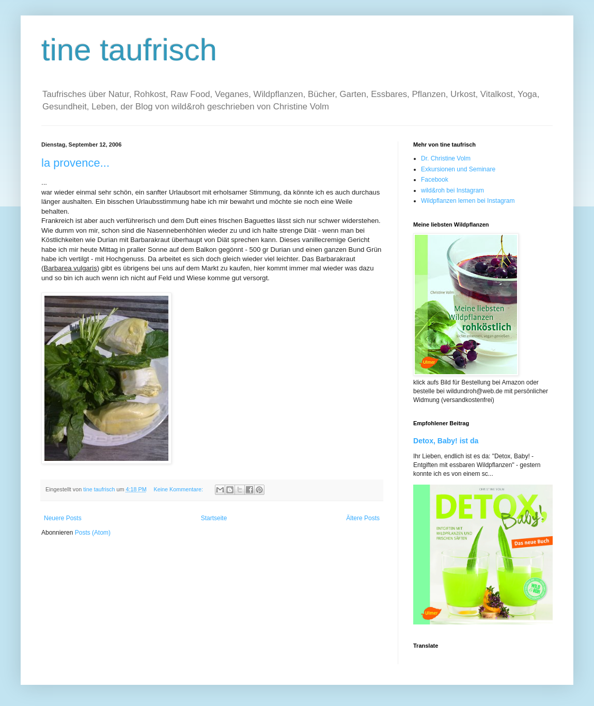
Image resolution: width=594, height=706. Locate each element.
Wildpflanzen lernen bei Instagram (467, 200)
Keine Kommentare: (178, 489)
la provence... (75, 162)
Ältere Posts (363, 518)
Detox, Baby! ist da (445, 441)
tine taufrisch (129, 50)
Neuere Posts (63, 518)
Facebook (434, 179)
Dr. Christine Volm (446, 158)
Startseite (214, 518)
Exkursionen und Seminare (458, 169)
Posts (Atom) (93, 532)
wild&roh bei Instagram (452, 190)
